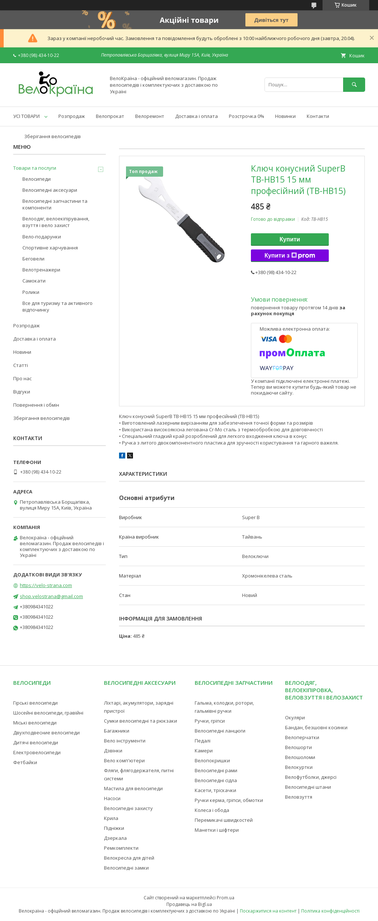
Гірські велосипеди (35, 702)
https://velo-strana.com (46, 585)
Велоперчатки (302, 737)
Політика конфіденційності (330, 911)
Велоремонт (149, 116)
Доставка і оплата (196, 116)
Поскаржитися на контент (268, 911)
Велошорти (298, 747)
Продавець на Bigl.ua (189, 904)
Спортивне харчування (50, 247)
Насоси (112, 798)
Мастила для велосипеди (133, 788)
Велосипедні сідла (216, 780)
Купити (290, 239)
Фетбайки (25, 762)
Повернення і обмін (36, 405)
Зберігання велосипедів (52, 136)
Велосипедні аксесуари (49, 190)
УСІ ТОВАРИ (26, 116)
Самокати (34, 280)
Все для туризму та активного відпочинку (57, 306)
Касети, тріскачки (215, 790)
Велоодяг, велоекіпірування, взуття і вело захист (55, 222)
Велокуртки (299, 767)
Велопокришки (212, 760)
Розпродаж (71, 116)
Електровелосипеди (37, 752)
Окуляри (295, 717)
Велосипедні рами (216, 770)
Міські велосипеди (35, 722)
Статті (20, 365)
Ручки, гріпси (210, 720)
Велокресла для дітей (129, 858)
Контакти (318, 116)
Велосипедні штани (308, 787)
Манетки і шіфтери (217, 830)
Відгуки (21, 391)
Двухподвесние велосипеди (46, 732)
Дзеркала (115, 838)
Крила (111, 818)
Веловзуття (298, 797)
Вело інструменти (124, 740)
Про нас (22, 378)
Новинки (285, 116)
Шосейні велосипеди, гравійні (48, 712)
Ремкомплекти (121, 848)
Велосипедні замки (126, 867)
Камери (204, 750)
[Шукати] (354, 85)
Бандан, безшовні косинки (316, 727)
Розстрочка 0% (246, 116)
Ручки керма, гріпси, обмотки (229, 800)
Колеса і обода (212, 810)
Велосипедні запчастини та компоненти (54, 204)
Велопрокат (110, 116)
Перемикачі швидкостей (224, 820)
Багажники (116, 730)
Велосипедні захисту (128, 808)
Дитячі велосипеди (35, 742)
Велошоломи (300, 757)
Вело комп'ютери (124, 760)
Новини (22, 352)
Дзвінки (113, 750)
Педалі (202, 740)
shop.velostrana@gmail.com (51, 596)
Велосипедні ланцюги (220, 730)
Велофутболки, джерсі (310, 777)
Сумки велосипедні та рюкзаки (140, 720)
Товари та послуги (34, 168)
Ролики (30, 292)
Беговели (33, 258)
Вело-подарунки (41, 236)
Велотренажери (41, 269)
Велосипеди (36, 179)
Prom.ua (225, 898)
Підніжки (114, 828)
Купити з (289, 255)
